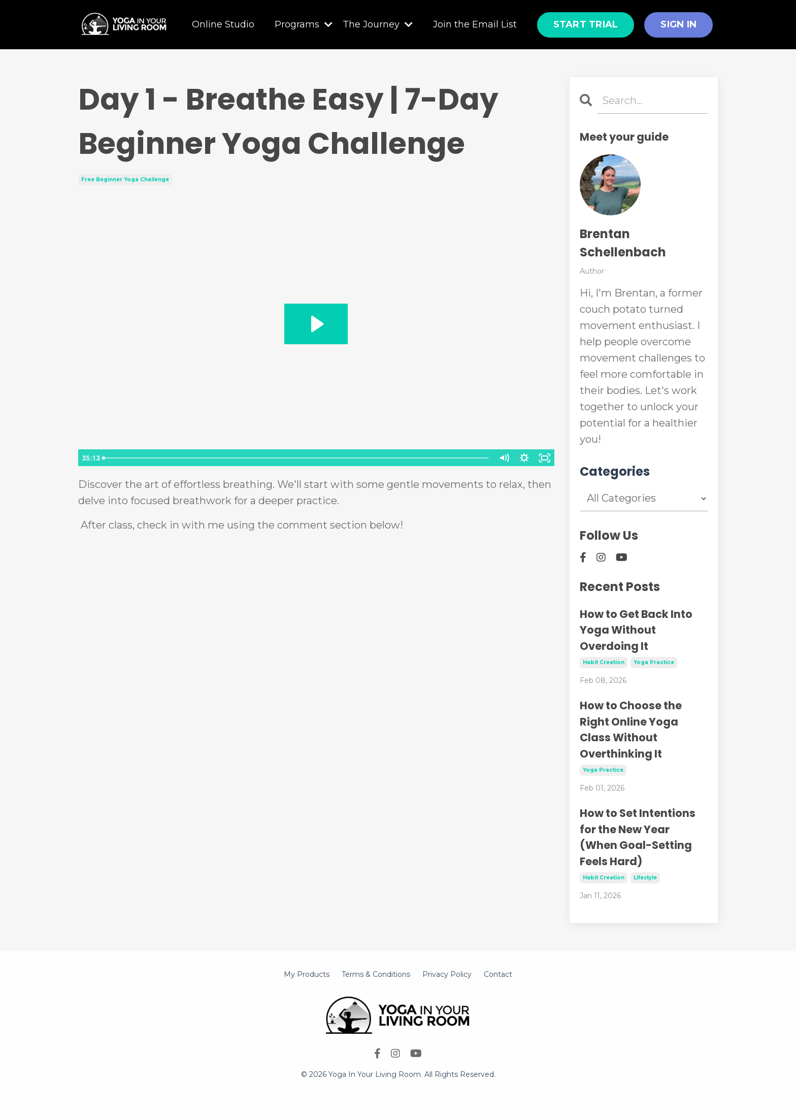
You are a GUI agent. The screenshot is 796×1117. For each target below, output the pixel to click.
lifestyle (645, 877)
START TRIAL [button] (585, 24)
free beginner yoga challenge (125, 179)
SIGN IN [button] (678, 24)
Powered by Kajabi (398, 1091)
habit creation (603, 662)
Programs (304, 24)
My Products (306, 974)
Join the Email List (475, 24)
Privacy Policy (447, 974)
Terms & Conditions (376, 974)
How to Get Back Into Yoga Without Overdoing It (636, 630)
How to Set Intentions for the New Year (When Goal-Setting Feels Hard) (637, 837)
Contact (498, 974)
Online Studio (223, 24)
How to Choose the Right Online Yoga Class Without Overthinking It (631, 729)
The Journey (378, 24)
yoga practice (654, 662)
